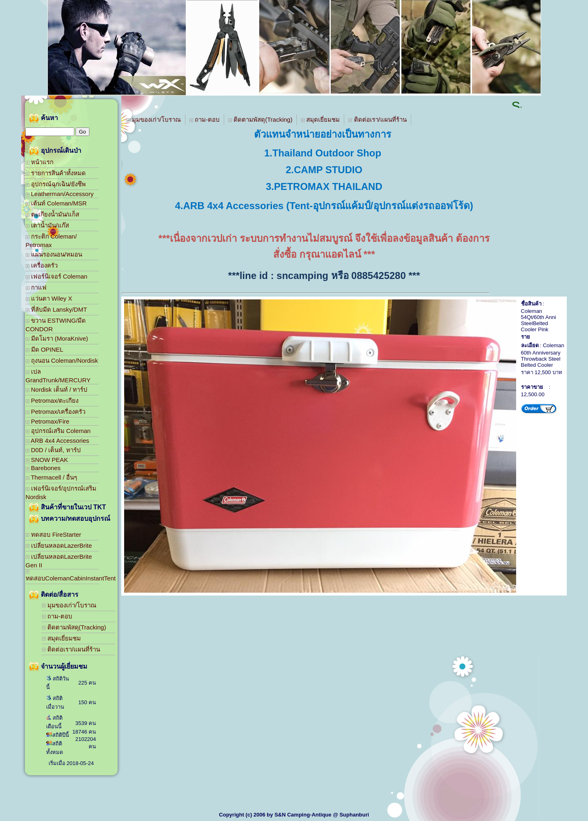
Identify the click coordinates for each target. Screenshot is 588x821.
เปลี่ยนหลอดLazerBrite (59, 545)
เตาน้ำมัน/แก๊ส (47, 225)
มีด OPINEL (44, 349)
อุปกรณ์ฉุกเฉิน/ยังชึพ (56, 184)
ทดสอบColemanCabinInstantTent (62, 576)
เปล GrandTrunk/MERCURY (58, 376)
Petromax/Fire (47, 421)
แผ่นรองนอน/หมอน (54, 254)
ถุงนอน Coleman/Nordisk (62, 360)
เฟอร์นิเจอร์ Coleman (56, 276)
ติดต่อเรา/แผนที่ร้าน (71, 649)
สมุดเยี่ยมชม (61, 638)
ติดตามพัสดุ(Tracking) (74, 627)
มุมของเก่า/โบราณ (69, 605)
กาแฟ (36, 287)
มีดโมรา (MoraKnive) (57, 338)
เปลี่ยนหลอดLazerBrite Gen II (59, 561)
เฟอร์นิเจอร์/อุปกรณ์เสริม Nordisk (61, 492)
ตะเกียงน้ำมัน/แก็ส (52, 214)
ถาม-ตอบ (57, 616)
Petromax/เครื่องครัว (56, 411)
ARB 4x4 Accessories (57, 440)
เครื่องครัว (42, 265)
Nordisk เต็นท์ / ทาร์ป (57, 389)
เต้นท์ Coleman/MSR (56, 203)
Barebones (43, 467)
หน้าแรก (39, 161)
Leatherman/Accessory (60, 193)
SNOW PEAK (47, 459)
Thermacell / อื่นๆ (52, 477)
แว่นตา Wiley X (49, 298)
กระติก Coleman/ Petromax (51, 240)
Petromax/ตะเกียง (52, 400)
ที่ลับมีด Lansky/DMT (56, 309)
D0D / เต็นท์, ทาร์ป (53, 449)
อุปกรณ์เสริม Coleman (58, 430)
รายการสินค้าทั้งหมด (56, 173)
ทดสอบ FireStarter (53, 534)
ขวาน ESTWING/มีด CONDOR (56, 324)
